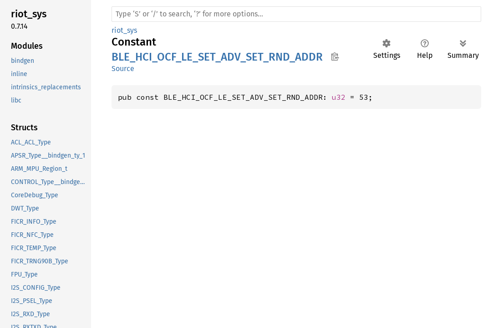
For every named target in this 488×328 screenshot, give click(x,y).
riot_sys (124, 30)
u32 (339, 97)
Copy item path (334, 56)
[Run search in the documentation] (296, 14)
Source (123, 68)
